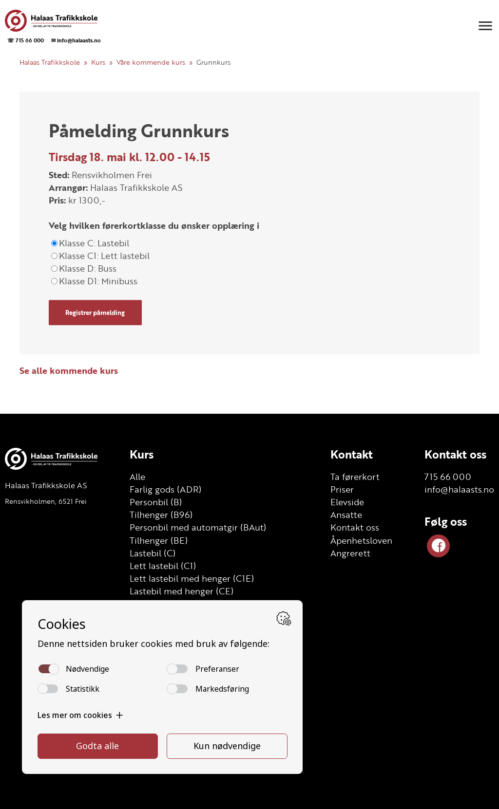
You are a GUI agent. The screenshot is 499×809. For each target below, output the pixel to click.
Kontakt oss (354, 527)
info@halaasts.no (459, 489)
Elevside (347, 502)
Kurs (98, 62)
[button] (485, 26)
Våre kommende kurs (150, 62)
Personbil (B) (156, 502)
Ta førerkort (355, 476)
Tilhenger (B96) (161, 514)
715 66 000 (447, 476)
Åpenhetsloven (361, 540)
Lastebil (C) (152, 553)
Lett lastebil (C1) (163, 565)
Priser (342, 489)
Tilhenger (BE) (159, 540)
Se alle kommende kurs (68, 370)
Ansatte (346, 514)
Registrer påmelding (95, 312)
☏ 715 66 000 (25, 40)
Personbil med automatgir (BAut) (198, 527)
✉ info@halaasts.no (76, 40)
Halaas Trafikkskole (49, 62)
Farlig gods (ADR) (165, 489)
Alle (137, 476)
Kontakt (351, 454)
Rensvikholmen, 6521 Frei (46, 501)
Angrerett (350, 553)
